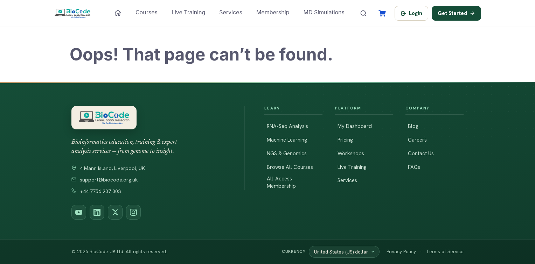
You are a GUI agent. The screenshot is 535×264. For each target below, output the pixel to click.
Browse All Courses (290, 167)
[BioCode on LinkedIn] (97, 212)
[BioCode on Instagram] (133, 212)
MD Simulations (324, 12)
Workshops (351, 153)
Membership (273, 12)
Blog (413, 126)
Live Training (188, 12)
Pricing (345, 139)
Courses (147, 12)
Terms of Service (445, 251)
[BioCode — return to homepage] (148, 117)
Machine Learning (287, 139)
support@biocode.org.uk (104, 180)
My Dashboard (355, 126)
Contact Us (421, 153)
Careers (417, 139)
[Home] (117, 12)
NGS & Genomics (287, 153)
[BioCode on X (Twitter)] (115, 212)
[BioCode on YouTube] (78, 212)
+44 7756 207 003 (96, 191)
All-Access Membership (281, 182)
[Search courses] (363, 13)
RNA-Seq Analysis (287, 126)
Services (230, 12)
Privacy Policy (401, 251)
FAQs (414, 167)
